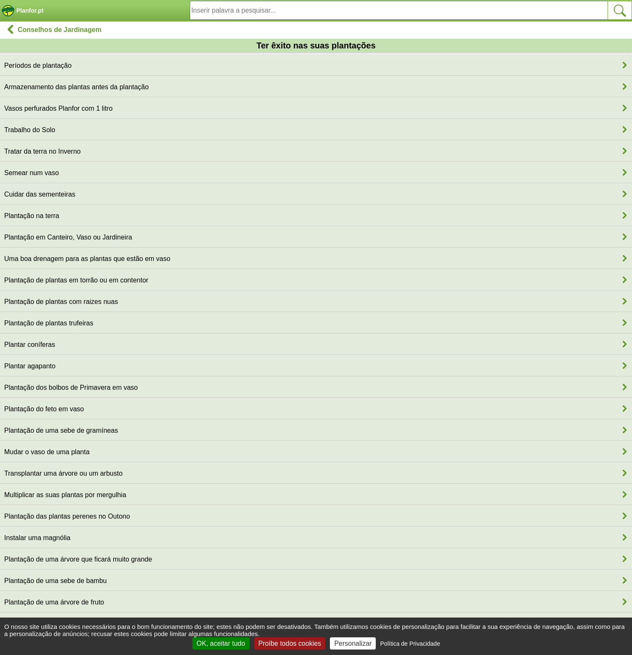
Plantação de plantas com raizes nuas (61, 301)
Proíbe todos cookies (289, 643)
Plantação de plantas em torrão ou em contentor (76, 280)
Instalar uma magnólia (37, 537)
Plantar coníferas (29, 344)
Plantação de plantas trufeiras (48, 323)
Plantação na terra (31, 215)
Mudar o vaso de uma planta (47, 451)
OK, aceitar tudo (221, 643)
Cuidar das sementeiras (39, 194)
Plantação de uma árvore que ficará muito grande (78, 559)
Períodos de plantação (38, 65)
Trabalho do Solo (29, 129)
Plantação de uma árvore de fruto (54, 602)
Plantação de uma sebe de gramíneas (61, 430)
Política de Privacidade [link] (410, 643)
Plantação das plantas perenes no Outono (67, 516)
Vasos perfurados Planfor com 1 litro (58, 108)
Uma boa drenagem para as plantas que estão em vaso (87, 258)
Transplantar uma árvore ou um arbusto (63, 473)
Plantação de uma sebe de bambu (55, 580)
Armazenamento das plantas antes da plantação (76, 87)
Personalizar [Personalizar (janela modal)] (353, 643)
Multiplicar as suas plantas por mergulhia (65, 494)
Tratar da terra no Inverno (42, 151)
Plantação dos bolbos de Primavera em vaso (71, 387)
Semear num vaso (31, 172)
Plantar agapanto (30, 366)
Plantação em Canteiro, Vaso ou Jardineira (68, 237)
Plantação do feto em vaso (44, 409)
